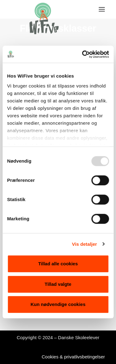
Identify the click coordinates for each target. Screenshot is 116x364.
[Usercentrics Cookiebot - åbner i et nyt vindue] (82, 54)
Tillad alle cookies (58, 263)
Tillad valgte (58, 284)
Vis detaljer (84, 244)
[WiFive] (42, 9)
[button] (102, 9)
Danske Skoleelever (78, 337)
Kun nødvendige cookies (58, 304)
